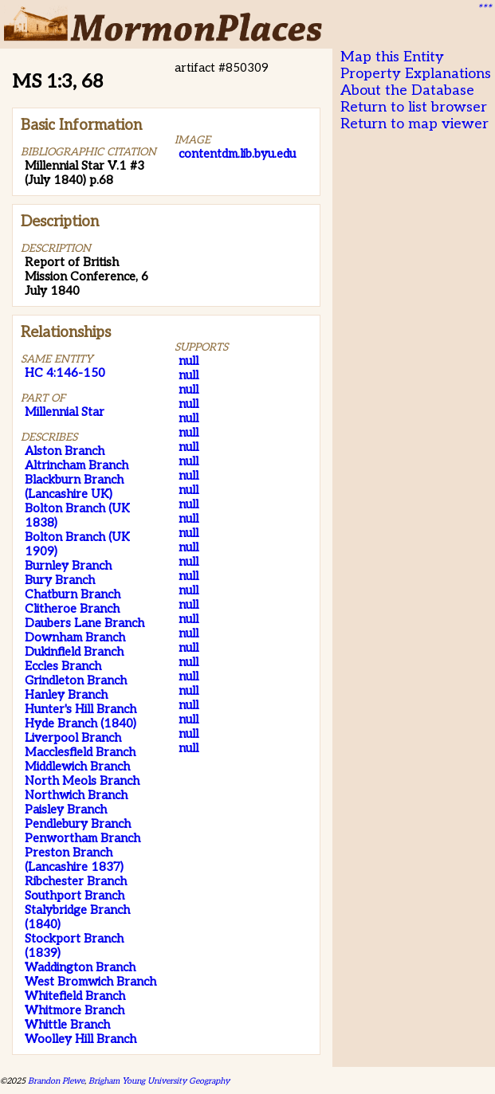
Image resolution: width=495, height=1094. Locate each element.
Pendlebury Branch (78, 824)
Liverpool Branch (73, 738)
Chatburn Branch (72, 594)
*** (484, 9)
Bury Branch (60, 580)
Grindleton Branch (76, 680)
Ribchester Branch (76, 881)
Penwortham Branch (82, 838)
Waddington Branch (80, 967)
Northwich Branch (76, 795)
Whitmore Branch (74, 1010)
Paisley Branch (66, 809)
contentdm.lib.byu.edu (237, 154)
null (188, 361)
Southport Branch (74, 895)
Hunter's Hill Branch (80, 709)
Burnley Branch (68, 566)
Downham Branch (75, 637)
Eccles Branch (63, 666)
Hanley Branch (66, 695)
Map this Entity (392, 57)
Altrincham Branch (76, 465)
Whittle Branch (67, 1025)
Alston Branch (64, 451)
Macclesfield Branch (80, 752)
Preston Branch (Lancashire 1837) (74, 859)
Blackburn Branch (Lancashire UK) (74, 486)
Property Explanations (415, 73)
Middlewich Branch (77, 766)
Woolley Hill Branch (80, 1039)
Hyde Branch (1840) (80, 723)
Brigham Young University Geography (159, 1081)
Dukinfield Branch (74, 652)
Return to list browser (413, 107)
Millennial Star (64, 412)
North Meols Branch (82, 781)
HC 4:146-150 (65, 373)
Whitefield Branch (75, 996)
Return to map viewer (414, 124)
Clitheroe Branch (72, 609)
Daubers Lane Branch (84, 623)
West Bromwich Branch (90, 981)
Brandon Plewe (56, 1081)
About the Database (407, 90)
